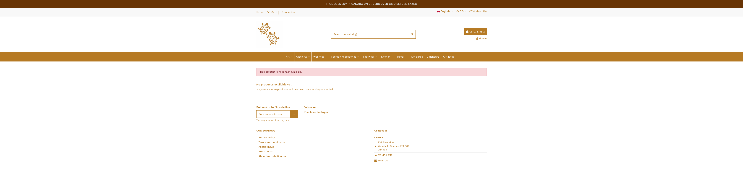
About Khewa (266, 146)
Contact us (289, 12)
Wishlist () (478, 11)
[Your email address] (273, 114)
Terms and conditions (272, 142)
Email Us (382, 160)
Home (260, 12)
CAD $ (461, 11)
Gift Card (272, 12)
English (445, 11)
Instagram (323, 112)
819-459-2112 (385, 155)
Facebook (310, 112)
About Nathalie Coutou (272, 156)
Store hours (266, 151)
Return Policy (267, 137)
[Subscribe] (294, 114)
